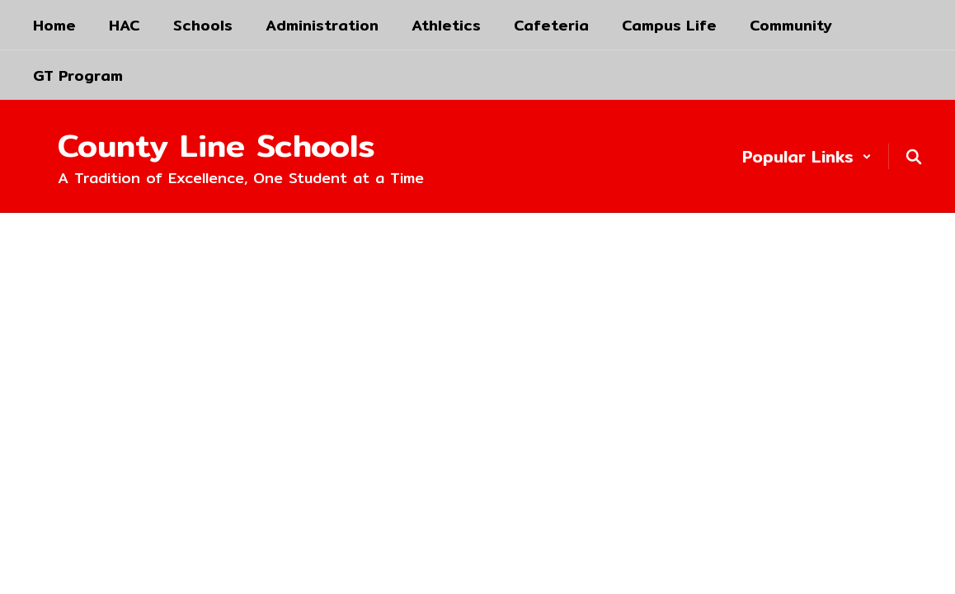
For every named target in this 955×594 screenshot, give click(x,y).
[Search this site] (914, 156)
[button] (807, 156)
